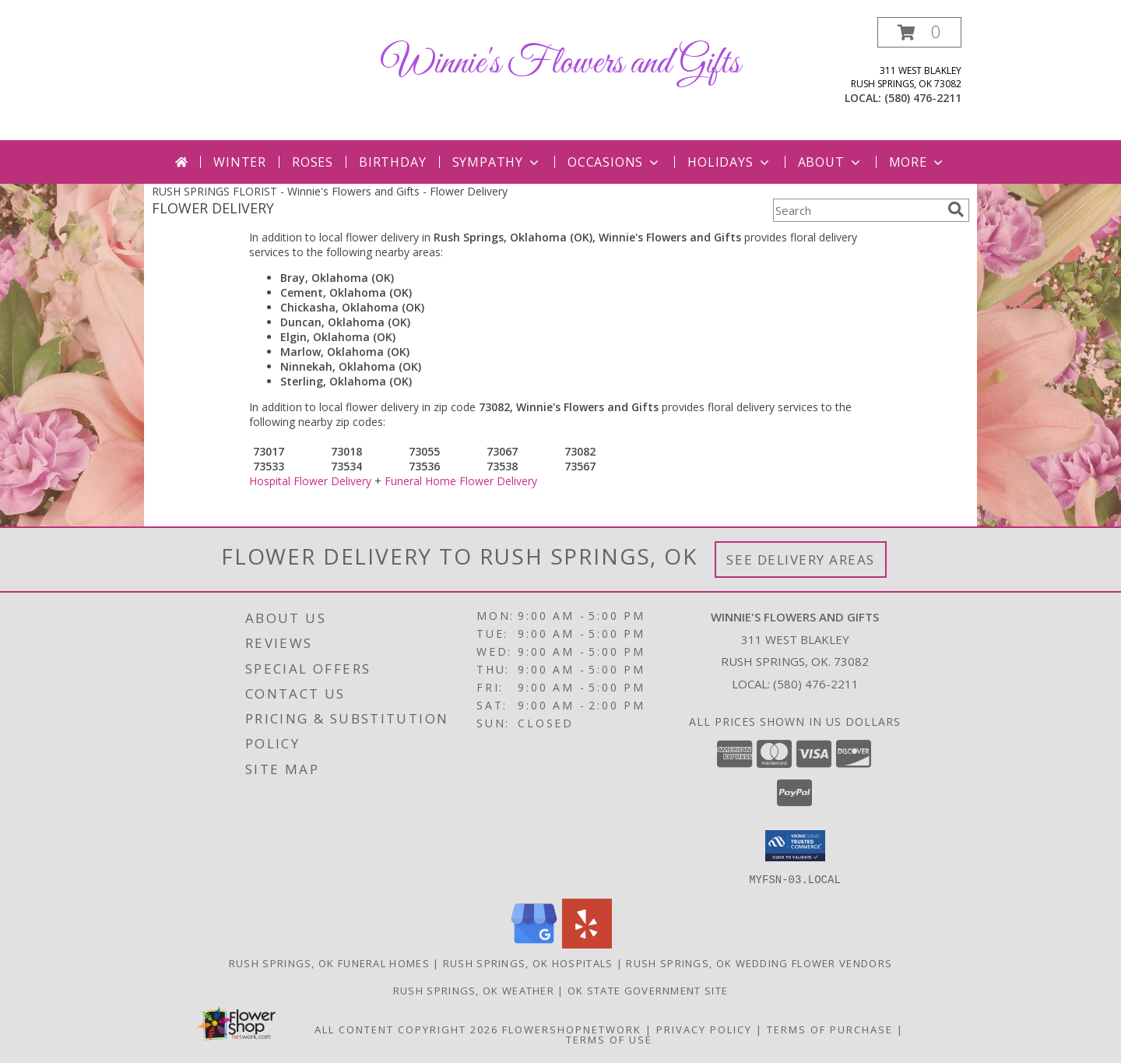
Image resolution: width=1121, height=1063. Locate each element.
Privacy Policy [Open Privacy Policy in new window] (704, 1029)
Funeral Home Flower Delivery (461, 480)
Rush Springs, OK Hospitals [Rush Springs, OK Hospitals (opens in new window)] (528, 963)
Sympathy (497, 162)
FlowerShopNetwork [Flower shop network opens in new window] (571, 1029)
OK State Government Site (648, 990)
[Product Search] (857, 210)
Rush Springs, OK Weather (473, 990)
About (830, 162)
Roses (312, 162)
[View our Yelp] (587, 943)
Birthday (392, 162)
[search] (956, 209)
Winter (239, 162)
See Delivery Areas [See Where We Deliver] (800, 559)
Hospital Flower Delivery (310, 480)
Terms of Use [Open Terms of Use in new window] (609, 1039)
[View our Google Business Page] (534, 943)
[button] (919, 32)
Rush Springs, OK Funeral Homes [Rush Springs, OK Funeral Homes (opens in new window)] (329, 963)
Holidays (729, 162)
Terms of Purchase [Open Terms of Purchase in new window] (830, 1029)
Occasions (615, 162)
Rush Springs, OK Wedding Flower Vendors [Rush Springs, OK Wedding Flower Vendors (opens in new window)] (759, 963)
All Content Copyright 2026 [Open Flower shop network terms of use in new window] (406, 1029)
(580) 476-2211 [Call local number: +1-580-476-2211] (922, 97)
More (917, 162)
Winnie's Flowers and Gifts (560, 63)
